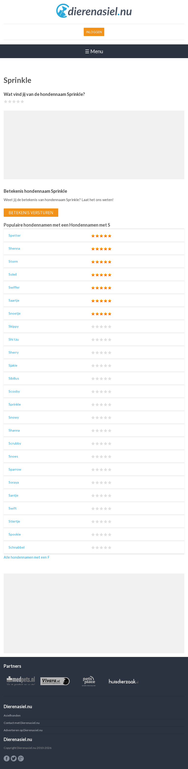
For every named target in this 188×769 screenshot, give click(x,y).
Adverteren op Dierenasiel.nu (23, 730)
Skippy (14, 326)
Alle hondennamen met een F (27, 557)
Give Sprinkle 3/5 (14, 101)
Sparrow (15, 469)
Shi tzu (14, 339)
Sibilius (14, 378)
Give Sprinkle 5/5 (22, 101)
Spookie (15, 534)
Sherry (14, 352)
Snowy (14, 417)
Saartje (14, 300)
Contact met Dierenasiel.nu (22, 723)
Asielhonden (12, 715)
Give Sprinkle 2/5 (10, 101)
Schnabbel (16, 547)
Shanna (14, 430)
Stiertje (14, 521)
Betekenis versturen (31, 212)
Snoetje (15, 313)
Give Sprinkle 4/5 (18, 101)
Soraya (14, 482)
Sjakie (13, 365)
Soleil (13, 274)
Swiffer (14, 287)
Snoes (13, 456)
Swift (13, 508)
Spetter (15, 235)
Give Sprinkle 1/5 (6, 101)
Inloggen (94, 32)
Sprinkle (15, 404)
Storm (13, 261)
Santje (13, 495)
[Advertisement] (94, 145)
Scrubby (15, 443)
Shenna (14, 248)
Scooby (14, 391)
